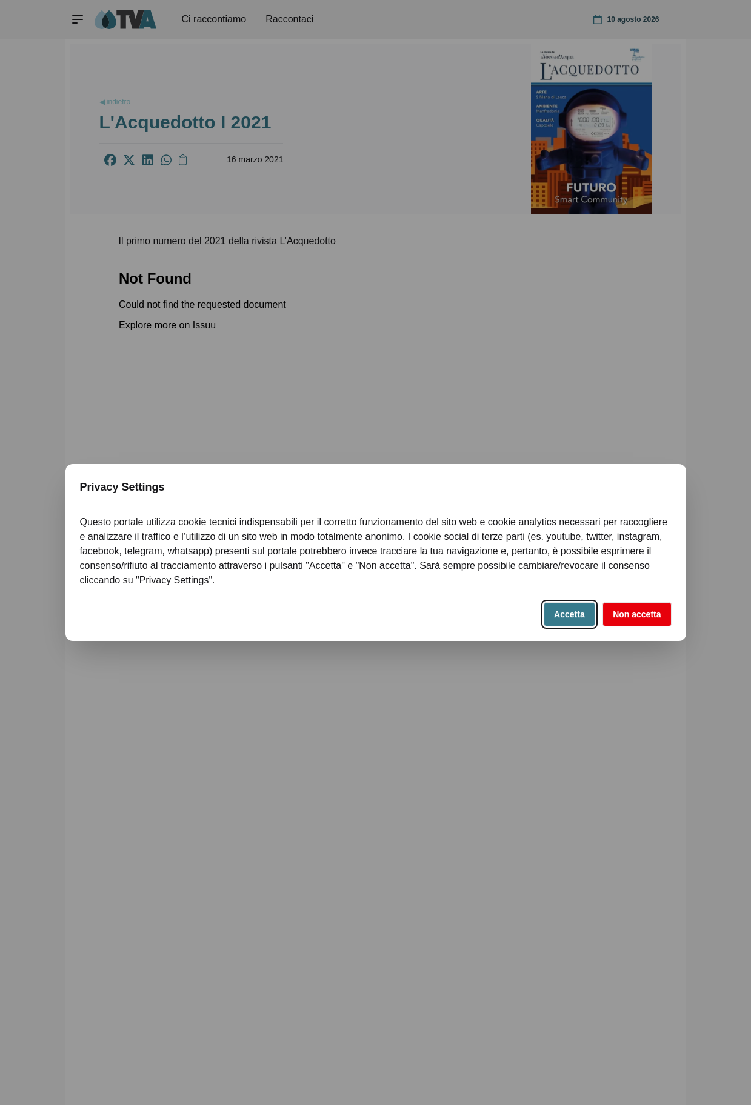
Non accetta (637, 614)
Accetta (569, 614)
